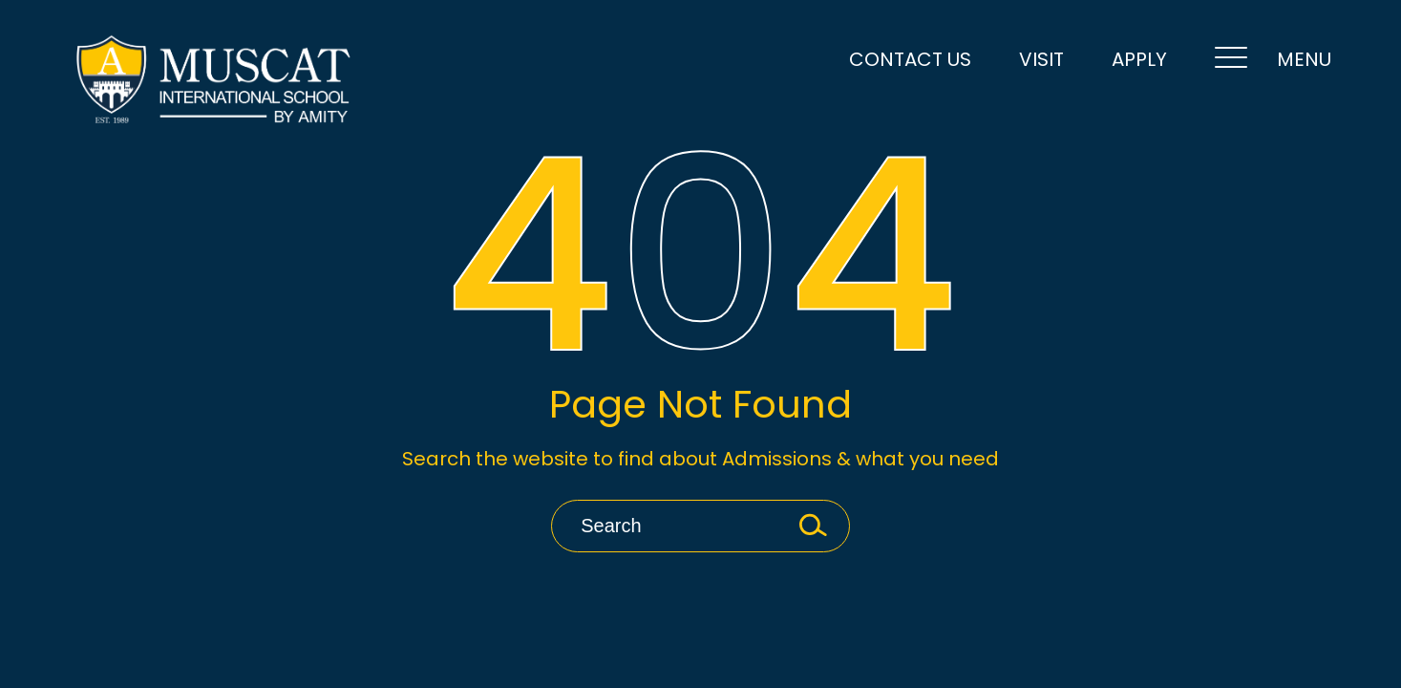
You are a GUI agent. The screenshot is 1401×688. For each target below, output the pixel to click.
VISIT (1041, 59)
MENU (1273, 60)
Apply (1139, 59)
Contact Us (910, 59)
